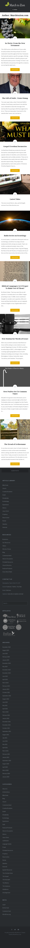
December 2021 (6, 721)
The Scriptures (6, 886)
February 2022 (6, 715)
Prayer (4, 847)
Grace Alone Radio (7, 571)
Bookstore (5, 539)
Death (4, 495)
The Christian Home (7, 873)
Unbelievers (5, 889)
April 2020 (5, 767)
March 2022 (5, 712)
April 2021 (5, 747)
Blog (3, 552)
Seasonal (4, 527)
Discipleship (5, 498)
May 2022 (4, 705)
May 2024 (4, 666)
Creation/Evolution (7, 491)
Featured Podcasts (7, 568)
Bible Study (5, 485)
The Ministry (5, 883)
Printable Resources (7, 562)
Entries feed (5, 908)
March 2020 (5, 770)
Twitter (14, 586)
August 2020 (5, 763)
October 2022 (6, 692)
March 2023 (5, 682)
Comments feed (6, 911)
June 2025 (5, 653)
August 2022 (5, 699)
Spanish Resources (7, 870)
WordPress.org (6, 914)
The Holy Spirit (6, 879)
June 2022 (5, 702)
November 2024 (6, 663)
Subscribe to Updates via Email (15, 594)
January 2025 (5, 660)
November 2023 (6, 673)
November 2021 (6, 725)
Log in (4, 904)
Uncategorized (6, 892)
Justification (5, 840)
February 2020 (6, 773)
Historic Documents (7, 558)
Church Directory (7, 565)
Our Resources (6, 542)
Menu (15, 9)
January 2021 (5, 757)
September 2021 (6, 731)
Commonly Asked (6, 555)
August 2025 (5, 650)
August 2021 (5, 734)
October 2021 (6, 728)
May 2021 (4, 744)
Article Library (6, 792)
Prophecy (5, 514)
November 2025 (6, 647)
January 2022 (5, 718)
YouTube (19, 586)
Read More (15, 69)
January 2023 (5, 689)
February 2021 (6, 754)
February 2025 (6, 656)
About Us (4, 788)
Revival (4, 520)
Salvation (4, 524)
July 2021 (4, 738)
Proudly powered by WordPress (13, 932)
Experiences (5, 504)
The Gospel (5, 876)
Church (4, 488)
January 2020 (5, 776)
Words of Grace (6, 549)
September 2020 (6, 760)
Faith (3, 824)
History (4, 508)
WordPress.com (17, 934)
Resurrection (5, 517)
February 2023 (6, 686)
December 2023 (6, 669)
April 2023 (5, 679)
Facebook (8, 586)
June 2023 (5, 676)
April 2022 (5, 708)
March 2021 (5, 751)
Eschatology (5, 501)
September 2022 (6, 695)
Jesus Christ (5, 511)
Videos (4, 546)
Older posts (15, 470)
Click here (8, 590)
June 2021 (5, 741)
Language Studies (6, 844)
